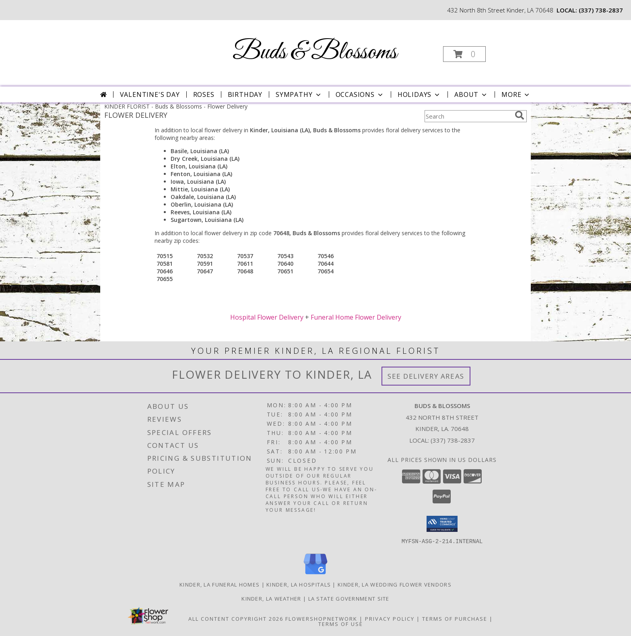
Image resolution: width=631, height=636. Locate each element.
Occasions (360, 94)
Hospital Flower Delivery (266, 317)
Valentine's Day (150, 94)
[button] (464, 54)
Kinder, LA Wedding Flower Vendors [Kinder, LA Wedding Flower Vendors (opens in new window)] (395, 584)
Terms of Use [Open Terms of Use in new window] (340, 623)
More (516, 94)
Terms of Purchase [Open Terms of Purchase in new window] (454, 618)
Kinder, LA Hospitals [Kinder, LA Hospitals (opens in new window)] (298, 584)
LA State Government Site (349, 598)
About (471, 94)
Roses (203, 94)
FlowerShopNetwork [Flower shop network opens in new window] (321, 618)
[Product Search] (468, 116)
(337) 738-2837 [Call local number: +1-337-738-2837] (601, 10)
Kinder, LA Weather (271, 598)
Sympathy (299, 94)
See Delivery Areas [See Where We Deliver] (426, 376)
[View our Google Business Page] (315, 574)
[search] (519, 115)
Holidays (419, 94)
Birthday (245, 94)
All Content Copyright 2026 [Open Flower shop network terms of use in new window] (235, 618)
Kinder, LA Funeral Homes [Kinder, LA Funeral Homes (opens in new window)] (219, 584)
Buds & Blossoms (315, 52)
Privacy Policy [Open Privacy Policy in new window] (389, 618)
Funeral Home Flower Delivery (356, 317)
